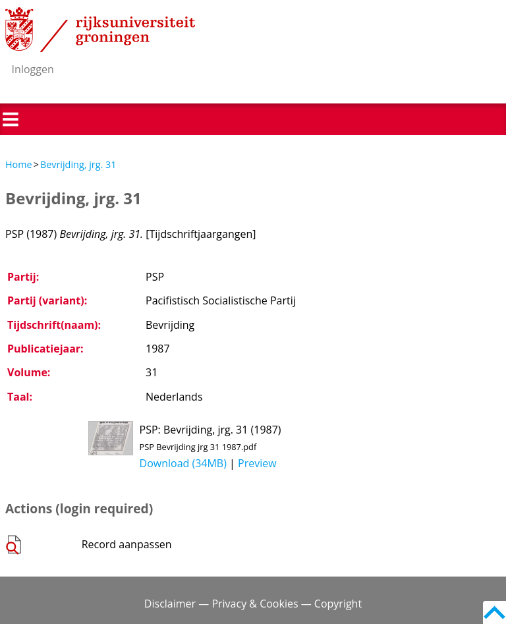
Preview (257, 463)
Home (18, 164)
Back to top (494, 612)
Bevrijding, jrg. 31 (78, 164)
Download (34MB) (183, 463)
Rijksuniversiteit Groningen (100, 29)
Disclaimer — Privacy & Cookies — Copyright (253, 603)
